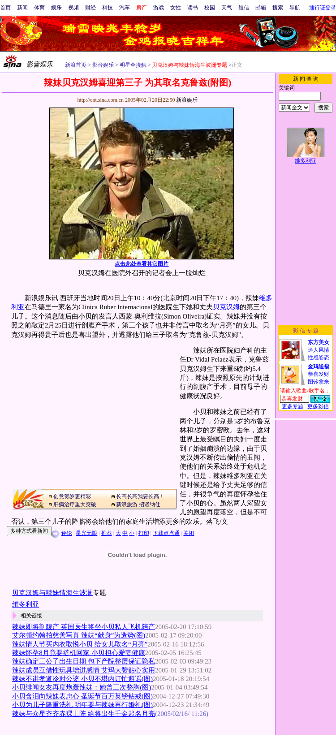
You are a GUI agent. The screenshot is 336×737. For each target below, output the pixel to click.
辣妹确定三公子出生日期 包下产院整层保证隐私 (83, 661)
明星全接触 (132, 65)
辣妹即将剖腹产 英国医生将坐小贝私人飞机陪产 (83, 626)
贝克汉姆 (226, 306)
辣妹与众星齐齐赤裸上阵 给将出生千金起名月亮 (83, 713)
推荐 (106, 533)
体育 (39, 7)
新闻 (22, 7)
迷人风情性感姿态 (318, 350)
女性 (175, 7)
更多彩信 (318, 406)
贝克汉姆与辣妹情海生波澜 (52, 592)
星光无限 (86, 533)
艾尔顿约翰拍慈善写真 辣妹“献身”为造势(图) (78, 635)
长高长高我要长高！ (140, 496)
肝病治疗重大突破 (74, 504)
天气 (226, 7)
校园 (209, 7)
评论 (66, 533)
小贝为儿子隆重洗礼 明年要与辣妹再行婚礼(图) (82, 704)
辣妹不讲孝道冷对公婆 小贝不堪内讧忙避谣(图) (82, 678)
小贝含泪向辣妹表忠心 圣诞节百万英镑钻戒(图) (82, 696)
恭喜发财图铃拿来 (318, 374)
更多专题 (292, 406)
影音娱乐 (103, 65)
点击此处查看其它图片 (141, 264)
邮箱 (260, 7)
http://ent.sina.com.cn (101, 100)
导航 (294, 7)
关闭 (188, 533)
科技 (107, 7)
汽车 (124, 7)
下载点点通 (166, 533)
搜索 (277, 7)
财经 (90, 7)
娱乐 (56, 7)
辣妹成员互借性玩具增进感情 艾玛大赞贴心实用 (83, 670)
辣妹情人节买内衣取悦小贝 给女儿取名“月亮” (79, 644)
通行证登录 (322, 7)
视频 (73, 7)
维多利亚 (305, 161)
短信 (243, 7)
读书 (192, 7)
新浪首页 (75, 65)
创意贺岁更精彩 (72, 496)
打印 (143, 533)
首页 (5, 7)
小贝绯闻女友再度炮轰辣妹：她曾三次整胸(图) (81, 687)
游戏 (158, 7)
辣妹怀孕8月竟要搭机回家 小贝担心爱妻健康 (78, 652)
